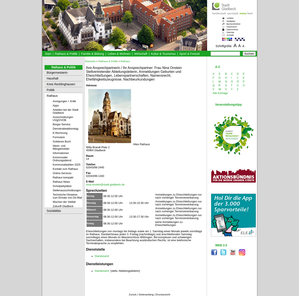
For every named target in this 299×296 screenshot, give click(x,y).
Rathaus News (61, 181)
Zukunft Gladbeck (63, 206)
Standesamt (102, 256)
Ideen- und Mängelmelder (61, 147)
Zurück (132, 294)
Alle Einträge (220, 93)
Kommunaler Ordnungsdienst (62, 159)
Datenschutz (232, 29)
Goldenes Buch (62, 141)
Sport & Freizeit (189, 53)
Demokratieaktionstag (65, 128)
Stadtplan (231, 21)
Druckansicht (162, 294)
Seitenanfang (146, 294)
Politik (51, 90)
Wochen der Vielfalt (64, 201)
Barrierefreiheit (233, 24)
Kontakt (230, 35)
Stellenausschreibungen (67, 190)
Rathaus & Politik (66, 53)
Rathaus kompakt (63, 177)
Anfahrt (230, 18)
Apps (56, 105)
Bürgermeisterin (57, 72)
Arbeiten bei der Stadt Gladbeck (65, 111)
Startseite (90, 61)
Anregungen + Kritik (64, 101)
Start (48, 53)
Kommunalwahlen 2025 (66, 164)
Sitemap (230, 32)
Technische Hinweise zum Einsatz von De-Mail (67, 196)
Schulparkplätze (62, 186)
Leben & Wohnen (119, 53)
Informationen (61, 153)
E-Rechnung (60, 133)
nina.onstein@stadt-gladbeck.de (105, 184)
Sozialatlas (54, 210)
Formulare (59, 137)
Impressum (232, 26)
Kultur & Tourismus (163, 53)
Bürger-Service (61, 124)
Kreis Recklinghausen (61, 84)
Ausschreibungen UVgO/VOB (63, 119)
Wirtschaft (140, 53)
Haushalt (52, 78)
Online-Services (62, 173)
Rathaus (52, 95)
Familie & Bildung (92, 53)
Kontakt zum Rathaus (65, 168)
